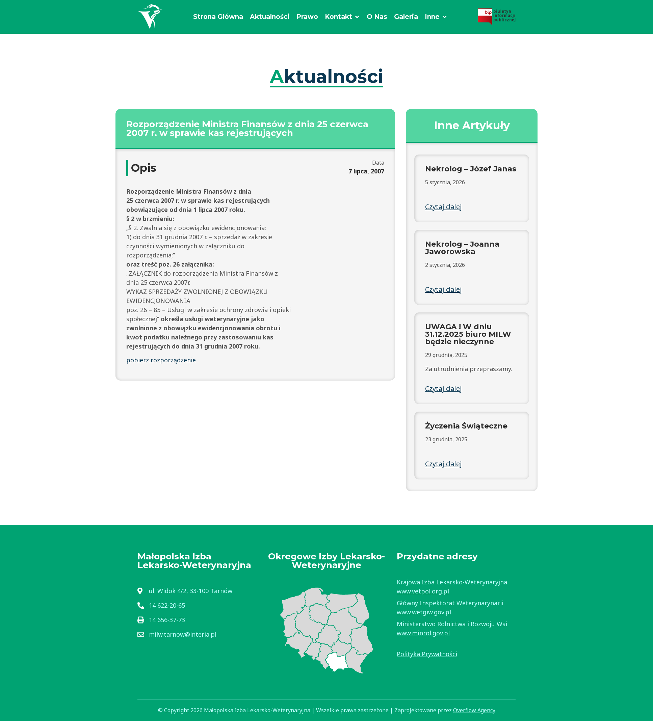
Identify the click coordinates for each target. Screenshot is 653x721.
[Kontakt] (342, 17)
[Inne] (436, 17)
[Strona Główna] (218, 17)
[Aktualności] (269, 17)
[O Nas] (377, 17)
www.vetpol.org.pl (423, 591)
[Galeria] (406, 17)
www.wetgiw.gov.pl (424, 612)
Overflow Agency (474, 710)
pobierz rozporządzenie (161, 360)
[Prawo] (307, 17)
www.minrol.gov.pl (423, 633)
